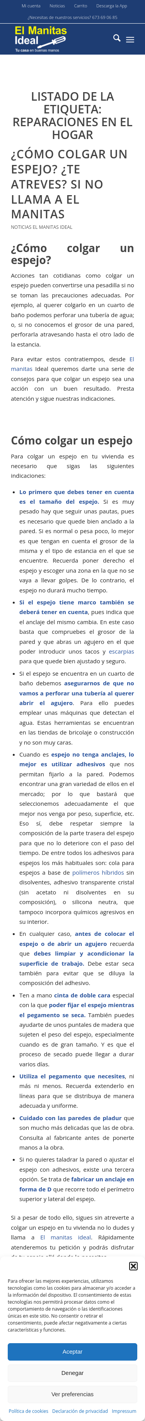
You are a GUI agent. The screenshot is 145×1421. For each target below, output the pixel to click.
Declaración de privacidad (80, 1411)
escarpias (121, 651)
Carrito (80, 6)
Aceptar (73, 1351)
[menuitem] (31, 6)
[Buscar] (113, 39)
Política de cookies (28, 1411)
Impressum (124, 1411)
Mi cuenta (31, 6)
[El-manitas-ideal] (60, 39)
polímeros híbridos (98, 872)
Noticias (57, 6)
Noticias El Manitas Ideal (41, 227)
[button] (133, 1266)
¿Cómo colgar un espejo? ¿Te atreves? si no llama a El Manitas (69, 184)
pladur (111, 1118)
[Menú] (130, 39)
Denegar (72, 1373)
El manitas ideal (65, 1237)
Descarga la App (111, 6)
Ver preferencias (72, 1394)
